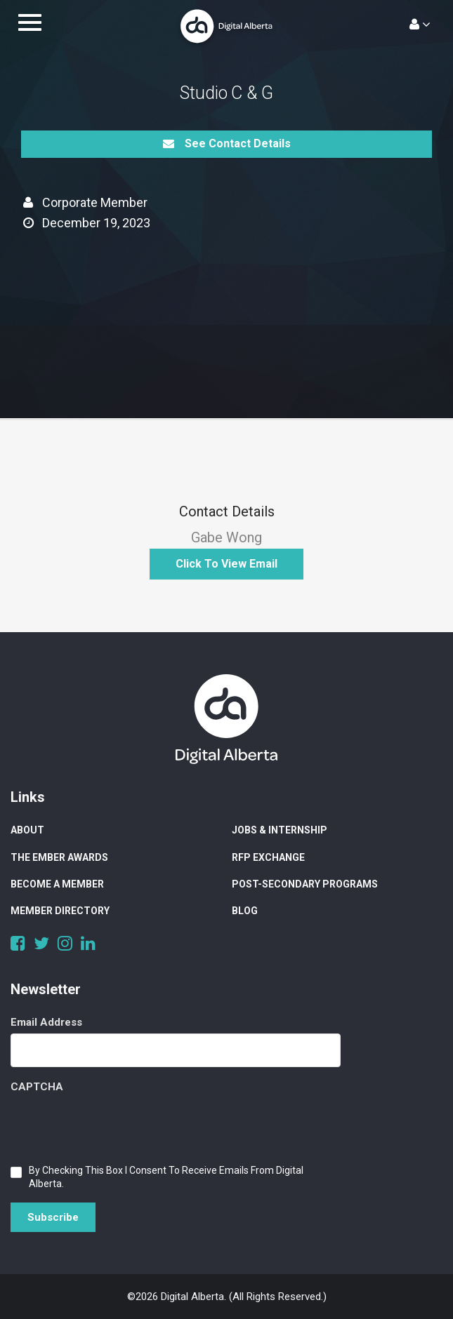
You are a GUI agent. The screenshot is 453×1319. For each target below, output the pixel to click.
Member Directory (60, 910)
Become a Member (57, 884)
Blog (245, 910)
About (27, 830)
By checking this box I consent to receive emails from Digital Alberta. (166, 1177)
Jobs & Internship (279, 830)
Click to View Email (226, 563)
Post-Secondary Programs (305, 884)
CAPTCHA (37, 1086)
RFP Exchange (268, 857)
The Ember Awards (59, 857)
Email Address (46, 1022)
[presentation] (117, 1125)
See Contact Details (227, 143)
